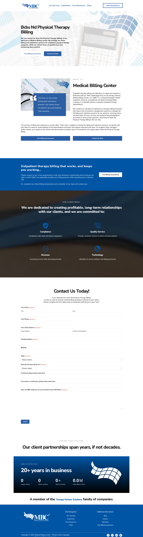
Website (23, 345)
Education (105, 519)
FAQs (89, 6)
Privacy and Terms (40, 534)
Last (74, 308)
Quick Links (53, 534)
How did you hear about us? (33, 362)
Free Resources (78, 6)
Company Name (29, 337)
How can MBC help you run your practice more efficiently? (44, 387)
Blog (105, 513)
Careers (105, 516)
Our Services (53, 6)
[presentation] (35, 411)
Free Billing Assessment (110, 175)
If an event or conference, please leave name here (38, 379)
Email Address (25, 328)
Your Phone (28, 317)
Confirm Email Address (79, 328)
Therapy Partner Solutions (68, 497)
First (22, 308)
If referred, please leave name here (33, 370)
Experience (65, 6)
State (25, 354)
